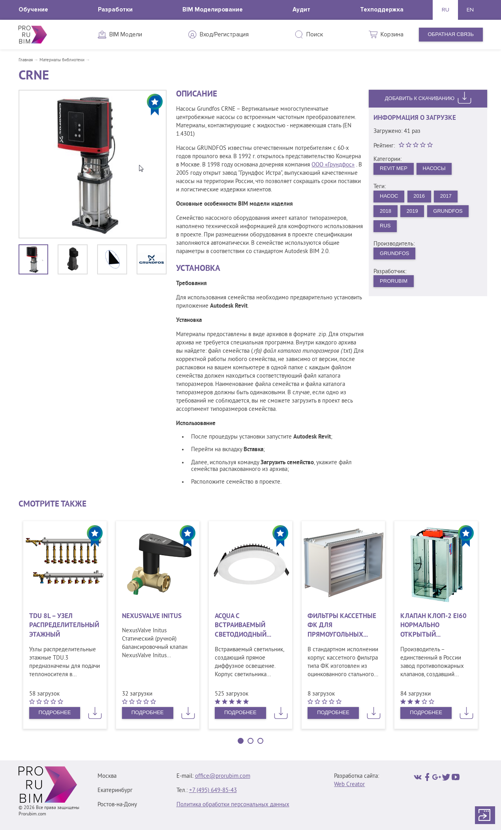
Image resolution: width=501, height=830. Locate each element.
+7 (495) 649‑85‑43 (213, 790)
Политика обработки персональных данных (232, 805)
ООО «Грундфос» (333, 165)
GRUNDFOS (394, 253)
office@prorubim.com (222, 776)
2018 (385, 211)
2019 (412, 211)
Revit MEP (393, 168)
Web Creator (349, 784)
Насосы (434, 168)
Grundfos (447, 211)
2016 (419, 196)
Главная (26, 60)
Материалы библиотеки (61, 60)
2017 (446, 196)
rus (385, 226)
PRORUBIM (393, 281)
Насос (389, 196)
